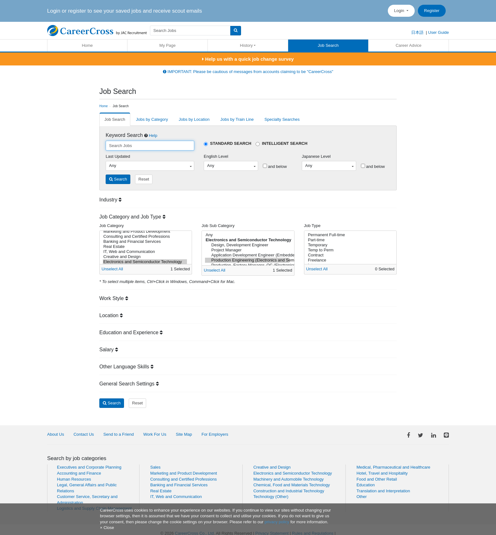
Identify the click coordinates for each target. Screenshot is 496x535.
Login (399, 10)
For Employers (215, 434)
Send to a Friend (118, 434)
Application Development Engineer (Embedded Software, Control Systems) (247, 255)
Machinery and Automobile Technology (288, 479)
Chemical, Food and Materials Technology (291, 485)
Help (153, 135)
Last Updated (118, 156)
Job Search (328, 45)
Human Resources (74, 479)
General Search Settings (129, 383)
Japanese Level (316, 156)
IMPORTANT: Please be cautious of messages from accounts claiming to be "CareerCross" (248, 71)
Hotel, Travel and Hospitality (382, 473)
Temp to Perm (349, 250)
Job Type (312, 225)
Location (111, 315)
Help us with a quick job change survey (248, 59)
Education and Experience (131, 332)
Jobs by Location (194, 119)
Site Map (184, 434)
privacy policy (276, 522)
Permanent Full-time (349, 234)
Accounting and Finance (79, 473)
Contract (349, 255)
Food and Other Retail (376, 479)
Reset (144, 179)
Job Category (111, 225)
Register (431, 10)
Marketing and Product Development (145, 231)
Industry (110, 199)
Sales (155, 467)
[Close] (107, 527)
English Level (216, 156)
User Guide (438, 32)
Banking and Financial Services (145, 241)
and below (275, 166)
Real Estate (145, 246)
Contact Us (83, 434)
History (246, 45)
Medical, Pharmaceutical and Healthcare (393, 467)
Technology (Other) (270, 496)
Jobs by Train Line (237, 119)
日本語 (417, 32)
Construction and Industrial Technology (288, 491)
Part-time (349, 240)
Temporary (349, 245)
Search (118, 179)
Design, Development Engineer (247, 245)
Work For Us (154, 434)
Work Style (113, 298)
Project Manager (247, 250)
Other (361, 496)
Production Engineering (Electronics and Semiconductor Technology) (247, 260)
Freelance (349, 260)
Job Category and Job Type (132, 216)
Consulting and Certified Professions (145, 236)
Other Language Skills (126, 366)
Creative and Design (145, 256)
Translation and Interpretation (383, 491)
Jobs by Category (152, 119)
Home (87, 45)
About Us (55, 434)
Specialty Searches (282, 119)
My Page (167, 45)
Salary (108, 349)
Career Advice (409, 45)
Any (247, 234)
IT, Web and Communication (145, 251)
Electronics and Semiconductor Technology (145, 261)
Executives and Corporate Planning (89, 467)
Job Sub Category (218, 225)
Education (365, 485)
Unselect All (112, 269)
